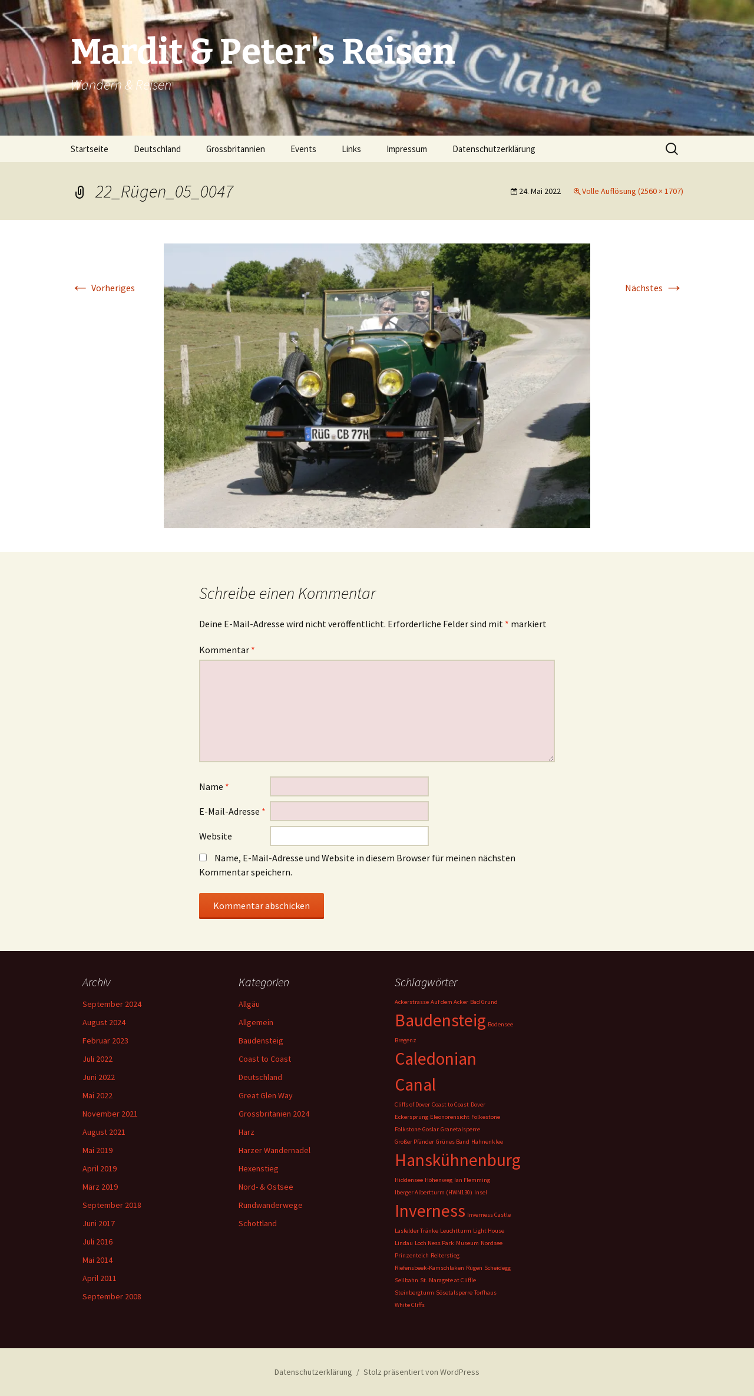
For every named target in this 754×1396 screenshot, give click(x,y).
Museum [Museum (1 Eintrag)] (467, 1243)
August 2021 (103, 1132)
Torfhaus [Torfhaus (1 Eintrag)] (485, 1292)
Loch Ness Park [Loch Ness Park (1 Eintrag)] (434, 1243)
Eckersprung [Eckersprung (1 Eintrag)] (411, 1117)
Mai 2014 (97, 1260)
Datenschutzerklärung (493, 148)
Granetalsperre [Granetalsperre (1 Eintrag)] (460, 1129)
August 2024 (103, 1022)
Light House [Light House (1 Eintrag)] (488, 1230)
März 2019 (100, 1186)
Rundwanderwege (271, 1205)
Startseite (89, 148)
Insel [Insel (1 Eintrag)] (480, 1192)
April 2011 (99, 1278)
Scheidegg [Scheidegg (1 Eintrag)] (497, 1268)
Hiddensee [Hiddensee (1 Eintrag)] (409, 1180)
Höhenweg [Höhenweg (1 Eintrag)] (438, 1180)
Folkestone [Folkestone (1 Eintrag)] (485, 1117)
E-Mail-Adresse (232, 811)
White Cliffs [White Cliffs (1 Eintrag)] (410, 1305)
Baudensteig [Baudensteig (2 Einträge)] (440, 1020)
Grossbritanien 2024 (274, 1113)
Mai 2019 (97, 1150)
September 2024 (111, 1004)
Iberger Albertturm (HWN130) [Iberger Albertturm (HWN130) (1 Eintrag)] (433, 1192)
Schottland (258, 1223)
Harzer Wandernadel (274, 1150)
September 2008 (111, 1296)
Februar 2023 (105, 1040)
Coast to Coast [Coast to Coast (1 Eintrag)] (450, 1104)
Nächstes (654, 288)
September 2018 (111, 1205)
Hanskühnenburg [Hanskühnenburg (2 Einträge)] (458, 1160)
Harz (246, 1132)
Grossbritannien (235, 148)
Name (214, 786)
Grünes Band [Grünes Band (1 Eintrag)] (452, 1141)
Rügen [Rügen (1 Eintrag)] (474, 1268)
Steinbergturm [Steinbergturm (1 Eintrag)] (414, 1292)
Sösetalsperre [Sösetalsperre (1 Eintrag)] (454, 1292)
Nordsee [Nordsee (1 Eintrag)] (491, 1243)
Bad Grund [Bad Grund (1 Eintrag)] (484, 1002)
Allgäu (249, 1004)
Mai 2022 (97, 1095)
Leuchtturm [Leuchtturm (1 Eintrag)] (455, 1230)
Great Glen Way (266, 1095)
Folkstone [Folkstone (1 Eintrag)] (408, 1129)
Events (303, 148)
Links (351, 148)
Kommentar (227, 650)
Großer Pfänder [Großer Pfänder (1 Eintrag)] (414, 1141)
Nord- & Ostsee (266, 1186)
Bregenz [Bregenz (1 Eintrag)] (405, 1040)
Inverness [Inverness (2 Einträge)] (430, 1211)
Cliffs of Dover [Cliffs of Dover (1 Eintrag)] (412, 1104)
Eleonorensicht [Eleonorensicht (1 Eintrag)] (449, 1117)
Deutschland (157, 148)
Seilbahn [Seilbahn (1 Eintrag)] (406, 1280)
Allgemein (256, 1022)
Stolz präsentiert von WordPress (421, 1372)
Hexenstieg (259, 1168)
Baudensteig (261, 1040)
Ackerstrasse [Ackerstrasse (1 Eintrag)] (412, 1002)
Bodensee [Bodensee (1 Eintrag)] (500, 1024)
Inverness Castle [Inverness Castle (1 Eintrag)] (489, 1215)
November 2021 (110, 1113)
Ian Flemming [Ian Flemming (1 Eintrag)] (472, 1180)
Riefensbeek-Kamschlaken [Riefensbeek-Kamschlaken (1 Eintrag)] (429, 1268)
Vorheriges (103, 288)
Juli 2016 (97, 1241)
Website (215, 836)
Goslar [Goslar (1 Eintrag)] (430, 1129)
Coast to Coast (265, 1058)
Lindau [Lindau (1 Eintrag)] (404, 1243)
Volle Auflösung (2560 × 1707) (632, 191)
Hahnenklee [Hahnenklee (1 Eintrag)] (487, 1141)
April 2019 (99, 1168)
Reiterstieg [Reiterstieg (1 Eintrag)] (445, 1255)
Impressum (406, 148)
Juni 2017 (98, 1223)
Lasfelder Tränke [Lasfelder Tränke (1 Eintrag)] (416, 1230)
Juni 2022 (98, 1077)
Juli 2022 (97, 1058)
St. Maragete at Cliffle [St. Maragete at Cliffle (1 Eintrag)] (448, 1280)
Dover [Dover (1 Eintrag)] (478, 1104)
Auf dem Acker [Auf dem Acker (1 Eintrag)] (449, 1002)
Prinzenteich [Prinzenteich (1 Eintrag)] (412, 1255)
